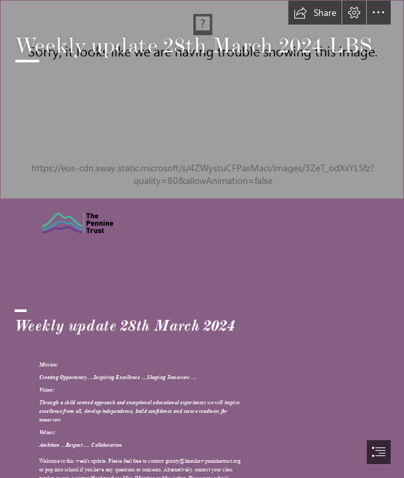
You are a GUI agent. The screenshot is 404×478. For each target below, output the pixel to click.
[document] (202, 239)
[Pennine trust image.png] (99, 223)
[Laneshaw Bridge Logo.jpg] (202, 99)
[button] (315, 13)
